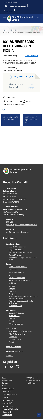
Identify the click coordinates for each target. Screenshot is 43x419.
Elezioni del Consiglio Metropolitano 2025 (22, 258)
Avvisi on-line (14, 316)
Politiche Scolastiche (17, 278)
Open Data (13, 337)
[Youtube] (11, 366)
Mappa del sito (8, 388)
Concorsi (12, 318)
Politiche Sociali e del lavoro (19, 280)
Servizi (8, 264)
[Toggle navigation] (4, 18)
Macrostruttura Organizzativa (20, 252)
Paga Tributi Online (13, 346)
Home (5, 29)
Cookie (4, 385)
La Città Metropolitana (17, 247)
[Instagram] (17, 366)
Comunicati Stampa (16, 313)
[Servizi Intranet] (8, 11)
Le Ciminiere (13, 269)
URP (10, 275)
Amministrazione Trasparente (20, 331)
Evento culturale (31, 55)
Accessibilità (7, 380)
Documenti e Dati (15, 339)
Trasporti (12, 291)
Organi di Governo (16, 249)
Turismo (9, 355)
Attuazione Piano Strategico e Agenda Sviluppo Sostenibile (23, 297)
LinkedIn (19, 104)
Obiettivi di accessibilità (7, 413)
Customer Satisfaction (15, 351)
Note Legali (7, 391)
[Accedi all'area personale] (5, 6)
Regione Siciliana (10, 2)
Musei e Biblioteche (16, 272)
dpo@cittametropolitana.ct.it (17, 232)
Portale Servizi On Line (18, 267)
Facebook (8, 101)
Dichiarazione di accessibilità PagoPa (10, 407)
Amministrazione (13, 244)
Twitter (18, 101)
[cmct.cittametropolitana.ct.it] (18, 6)
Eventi (13, 29)
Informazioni (11, 310)
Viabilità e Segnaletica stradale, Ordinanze (21, 302)
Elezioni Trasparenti (16, 255)
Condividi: (9, 97)
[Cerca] (38, 18)
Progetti (12, 342)
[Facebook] (5, 366)
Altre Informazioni (16, 324)
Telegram (9, 104)
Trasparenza (11, 328)
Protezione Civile (15, 306)
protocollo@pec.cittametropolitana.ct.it (21, 224)
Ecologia (12, 286)
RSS (4, 377)
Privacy (5, 383)
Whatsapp (28, 101)
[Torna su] (39, 415)
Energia (12, 289)
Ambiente (12, 283)
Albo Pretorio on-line (17, 334)
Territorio (12, 294)
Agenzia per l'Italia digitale (10, 396)
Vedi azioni (7, 110)
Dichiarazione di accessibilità (9, 401)
